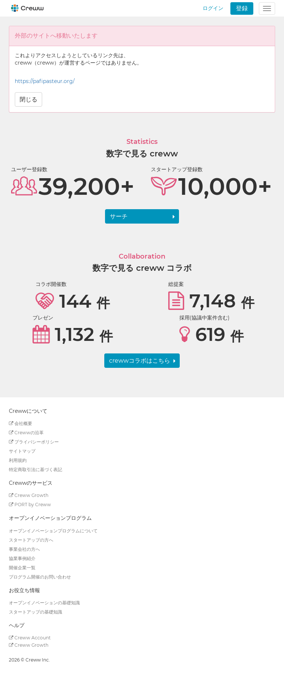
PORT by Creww (30, 504)
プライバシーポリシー (34, 442)
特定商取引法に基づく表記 (35, 469)
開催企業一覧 (22, 567)
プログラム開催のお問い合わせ (40, 577)
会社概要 (20, 423)
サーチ (119, 216)
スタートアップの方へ (31, 540)
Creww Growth (28, 495)
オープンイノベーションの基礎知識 (44, 602)
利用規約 (18, 460)
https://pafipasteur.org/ (45, 81)
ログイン (213, 8)
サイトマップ (22, 451)
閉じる (28, 99)
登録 (242, 8)
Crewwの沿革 (26, 432)
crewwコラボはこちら (139, 360)
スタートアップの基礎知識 (35, 612)
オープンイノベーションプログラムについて (53, 530)
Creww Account (30, 637)
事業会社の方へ (24, 549)
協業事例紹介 (22, 558)
